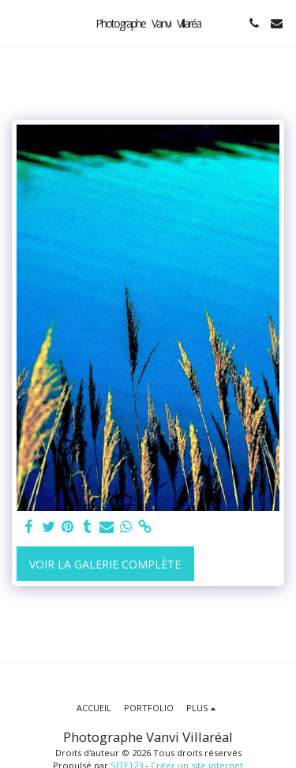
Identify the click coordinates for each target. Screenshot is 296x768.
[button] (17, 22)
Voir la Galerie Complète (105, 564)
